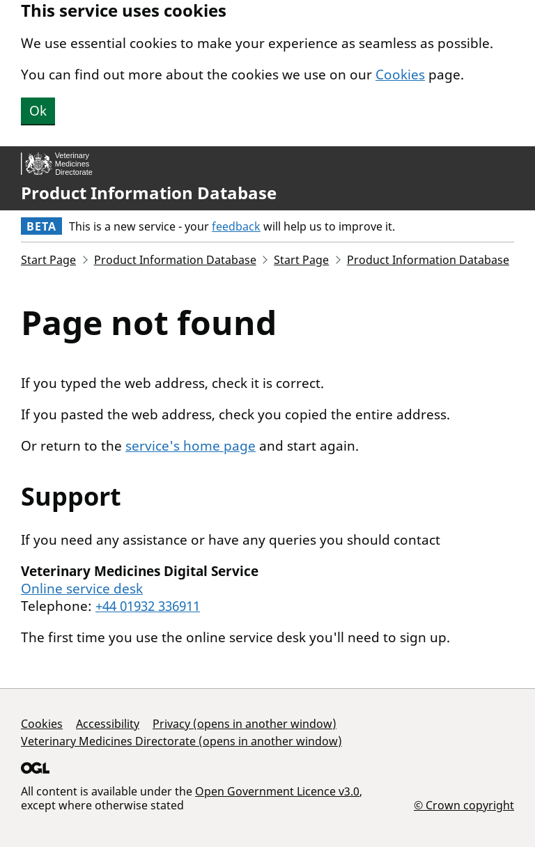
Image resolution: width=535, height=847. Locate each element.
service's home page (190, 446)
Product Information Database (149, 192)
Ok (38, 111)
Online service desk (82, 589)
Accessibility (107, 723)
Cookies (400, 74)
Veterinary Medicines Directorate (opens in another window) (181, 741)
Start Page (48, 259)
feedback (236, 226)
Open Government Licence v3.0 (277, 791)
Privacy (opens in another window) (244, 723)
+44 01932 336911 (147, 606)
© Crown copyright (464, 805)
